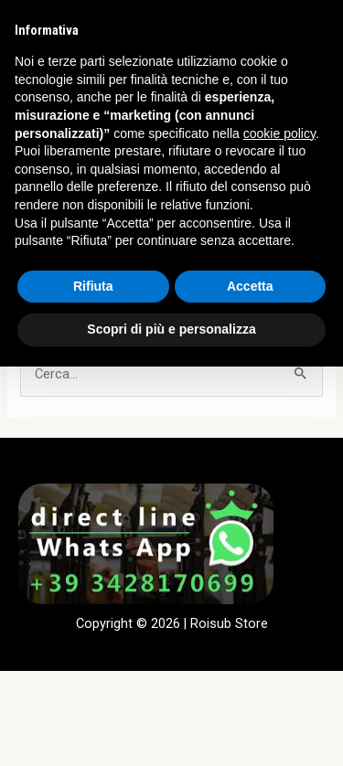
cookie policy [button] (279, 133)
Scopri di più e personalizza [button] (171, 329)
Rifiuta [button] (93, 286)
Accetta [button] (250, 286)
